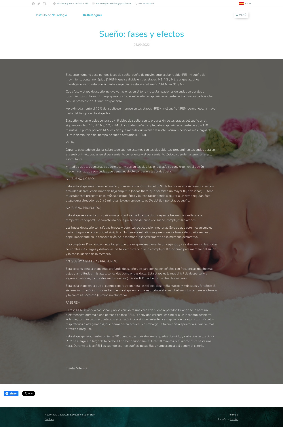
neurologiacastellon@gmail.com (113, 3)
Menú (241, 15)
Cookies (49, 419)
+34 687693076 (146, 3)
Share (11, 393)
